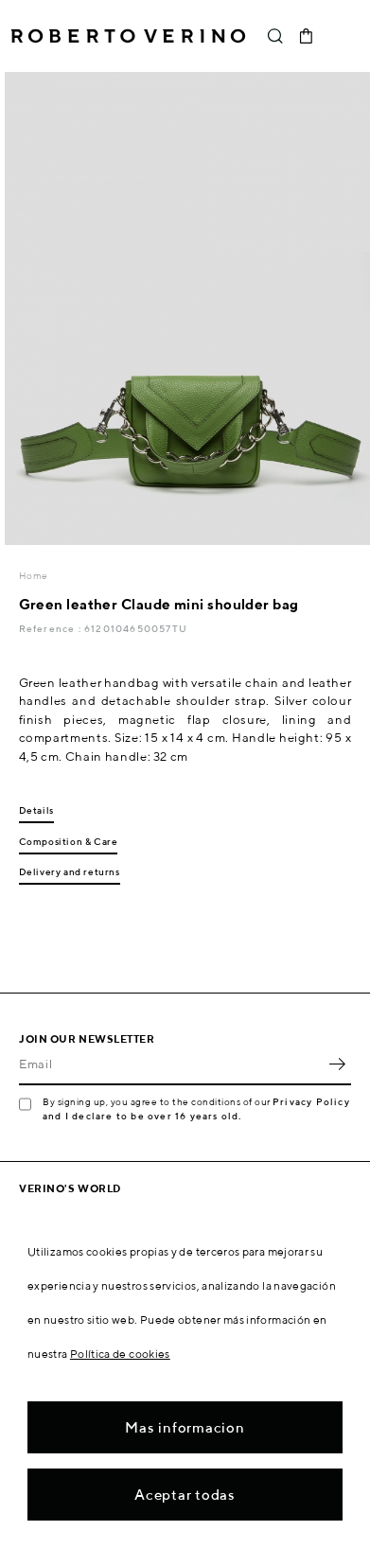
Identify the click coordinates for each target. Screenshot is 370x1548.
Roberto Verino (128, 36)
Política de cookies (120, 1353)
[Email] (171, 1064)
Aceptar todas (185, 1494)
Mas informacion (184, 1427)
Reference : (51, 628)
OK (337, 1064)
